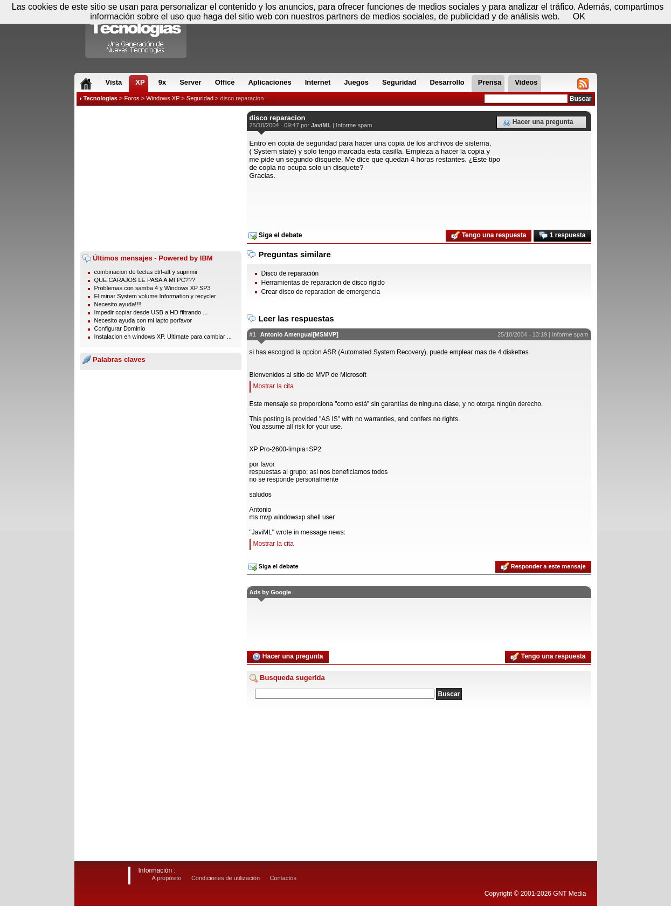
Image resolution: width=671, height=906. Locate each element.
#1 (253, 334)
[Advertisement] (160, 178)
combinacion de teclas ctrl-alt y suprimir (146, 272)
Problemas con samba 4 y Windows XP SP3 (152, 288)
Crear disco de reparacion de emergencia (321, 292)
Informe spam (354, 125)
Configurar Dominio (120, 328)
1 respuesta (562, 235)
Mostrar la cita (273, 386)
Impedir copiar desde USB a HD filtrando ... (151, 312)
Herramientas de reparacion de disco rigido (323, 282)
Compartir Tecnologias (136, 32)
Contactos (282, 878)
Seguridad (199, 98)
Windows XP (162, 98)
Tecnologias (100, 98)
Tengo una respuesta (488, 235)
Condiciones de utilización (225, 878)
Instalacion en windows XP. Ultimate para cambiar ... (163, 336)
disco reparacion (242, 98)
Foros (131, 98)
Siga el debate (275, 235)
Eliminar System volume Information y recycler (155, 296)
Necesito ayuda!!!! (118, 304)
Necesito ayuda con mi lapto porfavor (143, 320)
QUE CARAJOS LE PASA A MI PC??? (144, 280)
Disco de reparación (290, 273)
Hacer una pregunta (537, 122)
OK (579, 16)
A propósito (167, 878)
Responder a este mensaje (543, 566)
